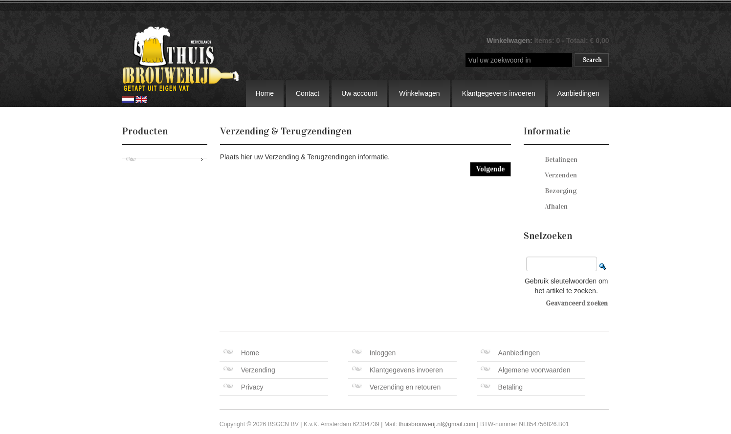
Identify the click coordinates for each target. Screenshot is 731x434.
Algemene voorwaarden (526, 370)
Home (265, 93)
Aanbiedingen (578, 93)
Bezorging (560, 191)
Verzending (249, 370)
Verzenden (561, 175)
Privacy (243, 387)
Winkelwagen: (510, 40)
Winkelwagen (419, 93)
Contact (307, 93)
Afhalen (556, 206)
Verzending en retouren (396, 387)
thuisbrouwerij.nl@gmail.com (437, 424)
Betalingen (561, 159)
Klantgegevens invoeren (498, 93)
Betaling (502, 387)
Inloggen (374, 353)
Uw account (359, 93)
